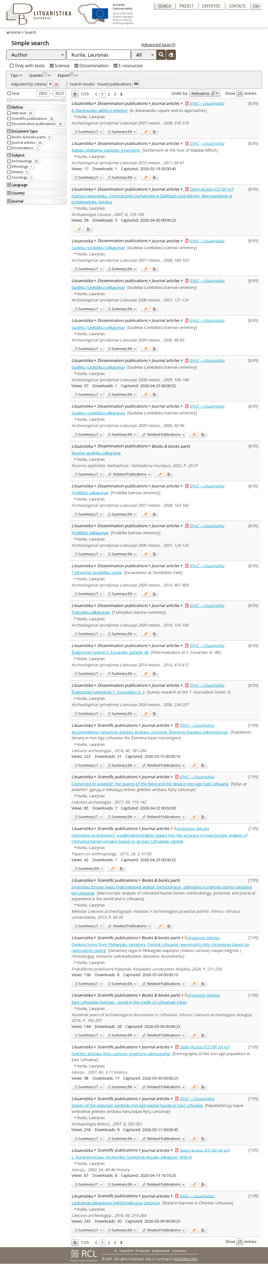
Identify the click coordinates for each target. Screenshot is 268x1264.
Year (16, 93)
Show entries (241, 93)
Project (186, 6)
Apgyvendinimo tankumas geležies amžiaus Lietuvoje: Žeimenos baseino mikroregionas (149, 732)
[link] (96, 94)
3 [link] (115, 94)
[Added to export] (154, 132)
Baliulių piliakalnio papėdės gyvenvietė (105, 150)
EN (120, 131)
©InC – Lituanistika (206, 103)
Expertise (211, 6)
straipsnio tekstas (192, 828)
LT (86, 131)
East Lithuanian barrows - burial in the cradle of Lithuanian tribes (129, 1002)
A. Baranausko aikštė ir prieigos (99, 110)
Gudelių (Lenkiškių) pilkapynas (98, 247)
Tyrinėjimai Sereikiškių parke (96, 572)
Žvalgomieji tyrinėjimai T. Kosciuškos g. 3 (108, 692)
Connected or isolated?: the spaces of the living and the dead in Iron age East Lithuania (150, 783)
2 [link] (109, 94)
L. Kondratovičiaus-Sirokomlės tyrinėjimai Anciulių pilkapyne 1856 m (131, 1157)
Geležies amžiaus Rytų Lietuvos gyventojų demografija (120, 1053)
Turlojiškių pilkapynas (90, 612)
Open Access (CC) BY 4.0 (211, 189)
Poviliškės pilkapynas (89, 492)
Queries (38, 75)
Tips (14, 75)
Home (15, 32)
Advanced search (158, 45)
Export (66, 75)
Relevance (203, 93)
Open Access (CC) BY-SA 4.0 (204, 1046)
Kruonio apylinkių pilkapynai (96, 453)
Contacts (237, 6)
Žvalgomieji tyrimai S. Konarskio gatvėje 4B (110, 652)
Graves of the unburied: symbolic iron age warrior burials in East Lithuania (137, 1105)
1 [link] (102, 94)
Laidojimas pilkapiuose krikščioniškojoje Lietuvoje (115, 1202)
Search (164, 6)
